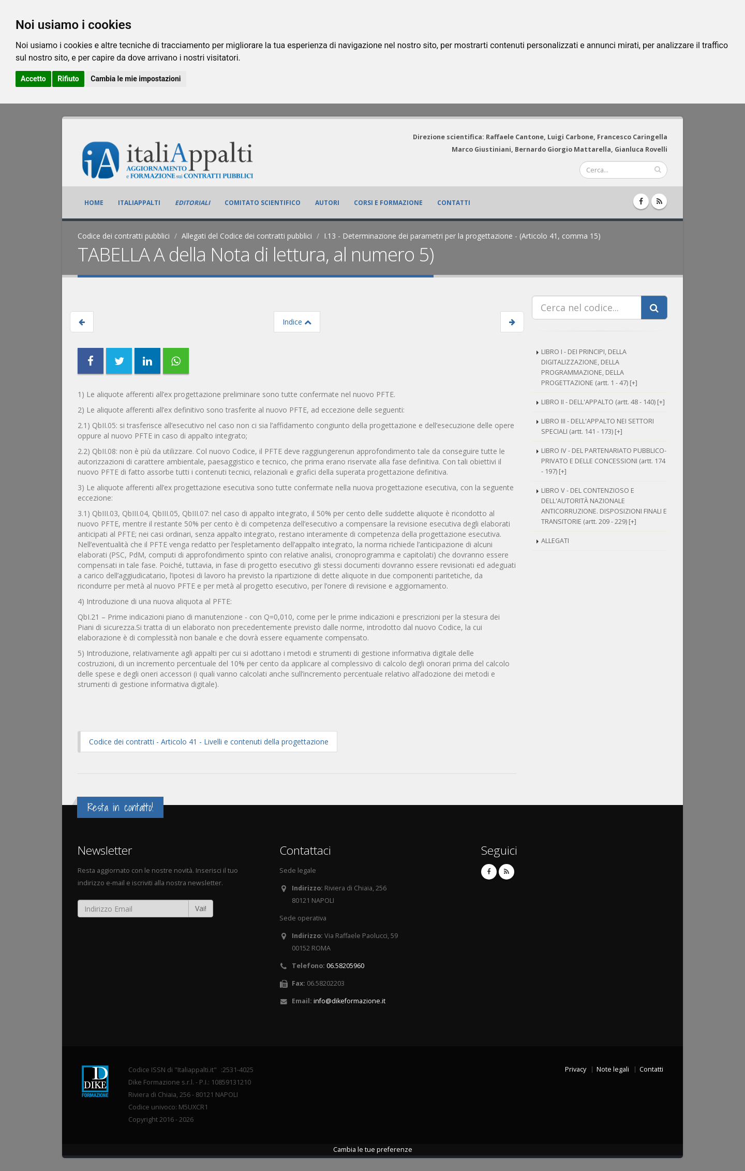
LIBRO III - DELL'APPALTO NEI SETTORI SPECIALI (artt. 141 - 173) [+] (597, 426)
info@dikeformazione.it (349, 1001)
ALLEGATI (555, 540)
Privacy (575, 1069)
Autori (327, 202)
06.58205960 (345, 965)
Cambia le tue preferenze (372, 1149)
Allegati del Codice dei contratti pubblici (247, 236)
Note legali (613, 1069)
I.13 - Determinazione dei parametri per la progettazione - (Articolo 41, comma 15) (462, 236)
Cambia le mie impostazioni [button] (136, 79)
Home (93, 202)
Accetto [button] (33, 79)
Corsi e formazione (388, 202)
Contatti (453, 202)
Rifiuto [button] (68, 79)
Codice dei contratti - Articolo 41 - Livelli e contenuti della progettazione (209, 741)
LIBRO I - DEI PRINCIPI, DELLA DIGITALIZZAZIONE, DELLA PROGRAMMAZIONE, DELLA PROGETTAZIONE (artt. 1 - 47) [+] (589, 367)
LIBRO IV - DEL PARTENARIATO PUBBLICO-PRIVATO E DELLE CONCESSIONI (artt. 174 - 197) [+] (603, 461)
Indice (296, 322)
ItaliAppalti (139, 202)
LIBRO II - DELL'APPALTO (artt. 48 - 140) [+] (603, 402)
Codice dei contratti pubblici (124, 236)
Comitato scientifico (263, 202)
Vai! (200, 908)
